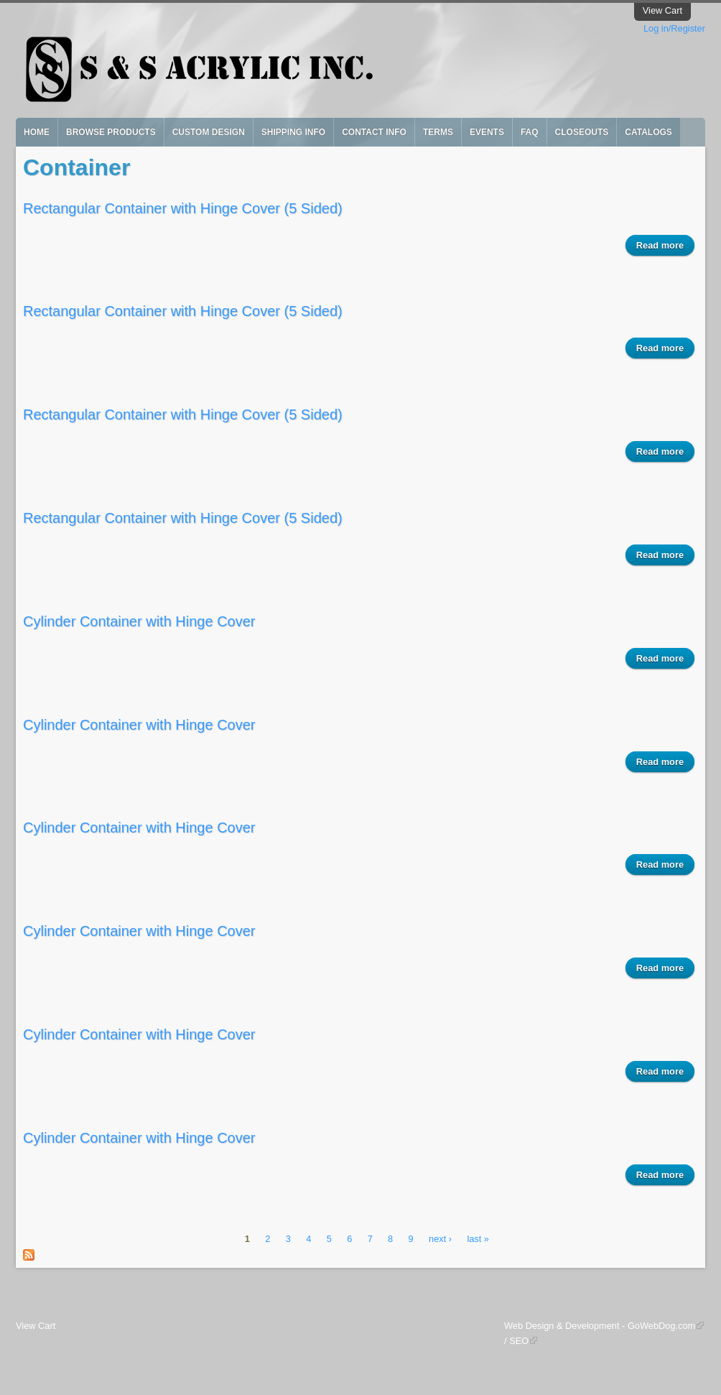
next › (440, 1239)
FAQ (530, 132)
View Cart (662, 10)
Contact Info (374, 132)
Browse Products (111, 132)
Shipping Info (293, 132)
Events (487, 132)
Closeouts (582, 132)
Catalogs (648, 132)
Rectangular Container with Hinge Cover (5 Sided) (183, 208)
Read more (665, 247)
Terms (438, 132)
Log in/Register (674, 28)
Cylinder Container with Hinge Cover (139, 621)
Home (37, 132)
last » (478, 1239)
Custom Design (208, 132)
